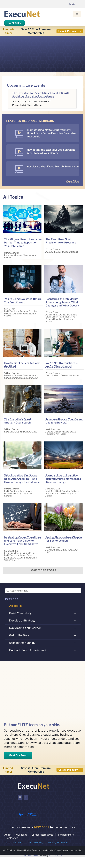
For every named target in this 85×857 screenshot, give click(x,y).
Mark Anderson (53, 429)
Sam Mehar (9, 309)
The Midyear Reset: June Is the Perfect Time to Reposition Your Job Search (22, 242)
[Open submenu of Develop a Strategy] (75, 620)
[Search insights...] (43, 590)
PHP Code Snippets (31, 856)
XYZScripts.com (55, 856)
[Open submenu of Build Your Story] (75, 613)
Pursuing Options (70, 491)
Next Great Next (53, 431)
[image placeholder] (22, 206)
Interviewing (26, 491)
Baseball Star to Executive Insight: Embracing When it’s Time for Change (63, 479)
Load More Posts (43, 570)
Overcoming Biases (70, 375)
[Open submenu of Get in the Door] (75, 635)
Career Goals (26, 555)
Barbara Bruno (11, 550)
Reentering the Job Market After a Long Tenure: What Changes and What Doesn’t (62, 302)
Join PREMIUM (14, 23)
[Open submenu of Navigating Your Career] (75, 628)
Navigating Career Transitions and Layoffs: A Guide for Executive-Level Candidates (22, 540)
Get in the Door (31, 377)
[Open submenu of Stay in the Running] (75, 642)
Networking (17, 377)
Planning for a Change (56, 314)
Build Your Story (53, 251)
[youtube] (20, 797)
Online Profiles (30, 553)
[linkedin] (26, 797)
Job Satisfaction (69, 431)
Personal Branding (70, 251)
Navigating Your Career (56, 434)
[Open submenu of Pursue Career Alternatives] (75, 650)
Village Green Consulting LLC (68, 850)
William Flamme (11, 252)
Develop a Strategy (13, 255)
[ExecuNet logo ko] (34, 783)
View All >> (72, 181)
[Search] (7, 590)
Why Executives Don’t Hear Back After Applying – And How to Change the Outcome (22, 479)
